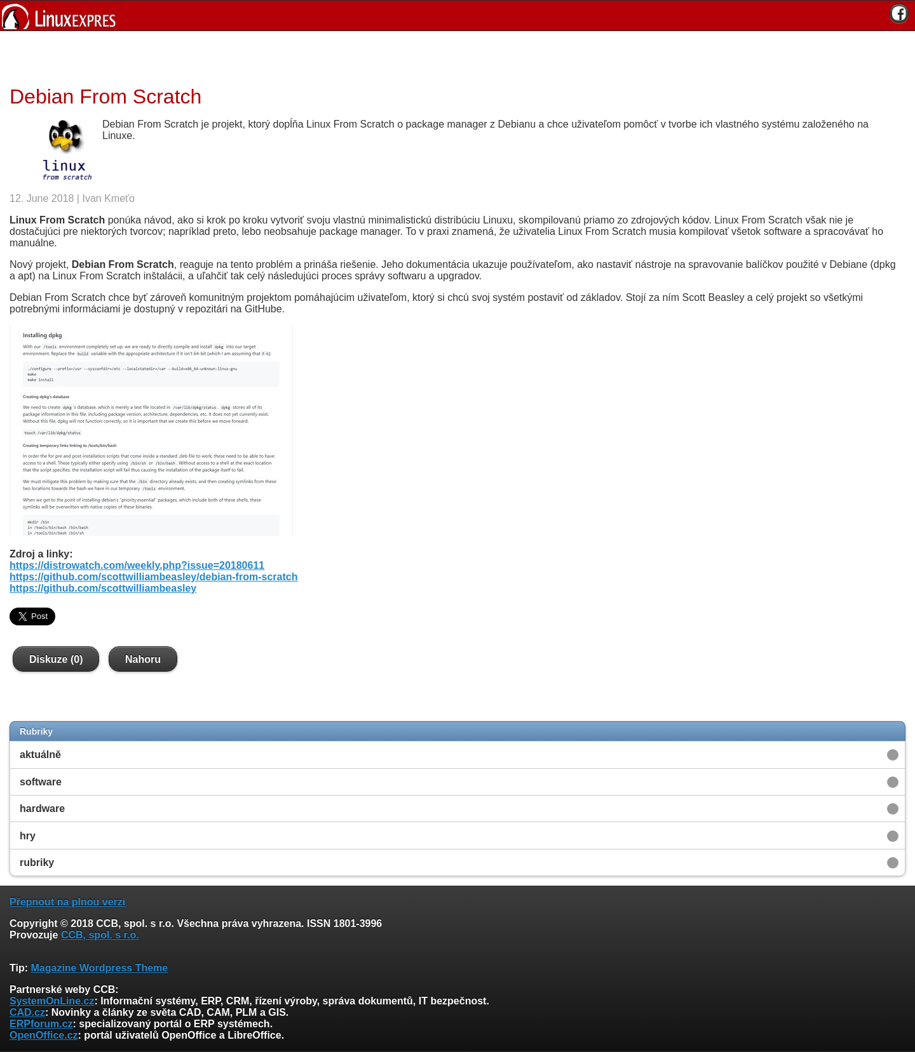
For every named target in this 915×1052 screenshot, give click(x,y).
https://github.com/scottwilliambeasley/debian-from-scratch (153, 576)
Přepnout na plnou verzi (67, 901)
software (41, 781)
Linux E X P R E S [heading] (457, 15)
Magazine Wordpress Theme (99, 967)
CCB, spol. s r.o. (100, 934)
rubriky (37, 862)
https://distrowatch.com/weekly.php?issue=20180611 (137, 565)
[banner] (457, 15)
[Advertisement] (453, 56)
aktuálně (40, 754)
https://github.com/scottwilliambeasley (103, 588)
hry (28, 835)
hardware (42, 808)
